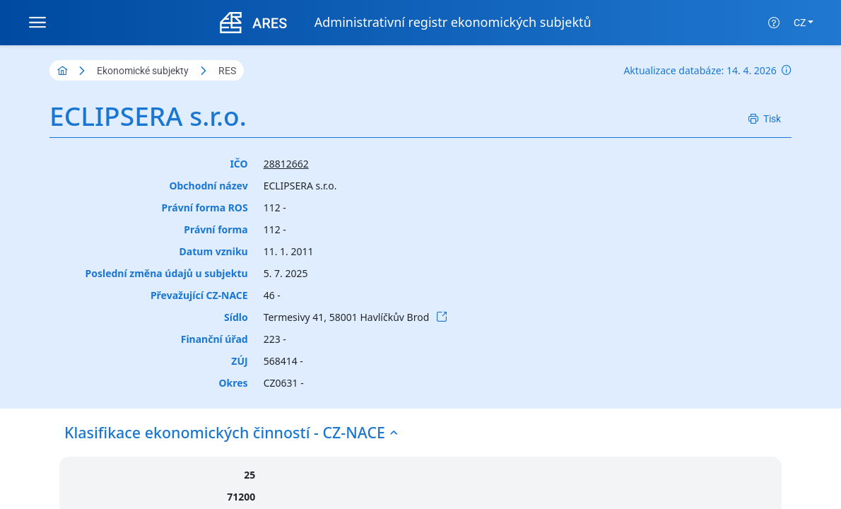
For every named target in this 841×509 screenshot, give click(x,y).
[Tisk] (765, 119)
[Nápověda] (774, 22)
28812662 (286, 163)
